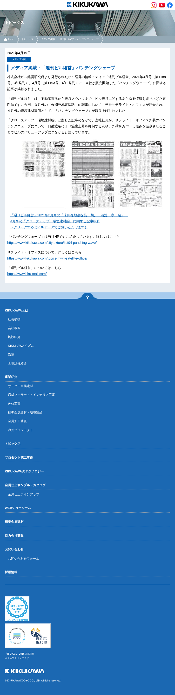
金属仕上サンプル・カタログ (25, 485)
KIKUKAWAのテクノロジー (24, 471)
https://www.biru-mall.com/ (27, 274)
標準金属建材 (14, 521)
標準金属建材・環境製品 (25, 412)
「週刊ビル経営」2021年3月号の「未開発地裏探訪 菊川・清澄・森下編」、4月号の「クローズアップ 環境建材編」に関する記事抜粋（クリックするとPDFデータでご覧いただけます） (69, 221)
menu (5, 5)
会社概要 (14, 328)
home (11, 39)
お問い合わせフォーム (23, 558)
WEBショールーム (18, 508)
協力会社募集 (14, 535)
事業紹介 (11, 377)
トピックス (27, 39)
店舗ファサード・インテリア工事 (31, 395)
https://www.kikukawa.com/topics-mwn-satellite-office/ (47, 258)
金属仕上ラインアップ (23, 494)
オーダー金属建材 (20, 386)
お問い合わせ (14, 549)
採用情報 (11, 572)
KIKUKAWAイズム (21, 346)
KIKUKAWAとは (16, 310)
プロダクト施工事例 (19, 457)
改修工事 (14, 403)
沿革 (11, 354)
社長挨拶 (14, 319)
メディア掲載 (19, 59)
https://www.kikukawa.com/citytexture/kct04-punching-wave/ (52, 243)
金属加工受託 (17, 421)
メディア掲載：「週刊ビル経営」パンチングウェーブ (70, 39)
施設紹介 (14, 337)
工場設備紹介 (17, 363)
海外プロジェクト (20, 430)
